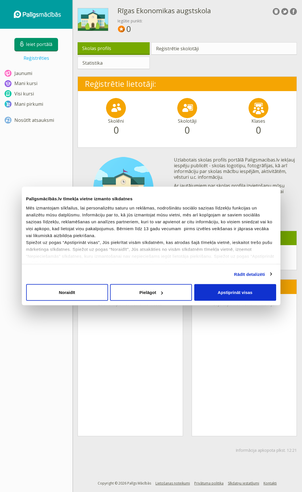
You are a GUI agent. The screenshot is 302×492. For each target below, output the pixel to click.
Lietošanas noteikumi (172, 483)
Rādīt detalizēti (249, 274)
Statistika (92, 63)
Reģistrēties (36, 58)
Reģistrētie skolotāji (177, 48)
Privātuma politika (209, 483)
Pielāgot (151, 292)
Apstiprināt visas (235, 292)
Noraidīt (67, 292)
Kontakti (270, 483)
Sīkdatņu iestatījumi (243, 483)
